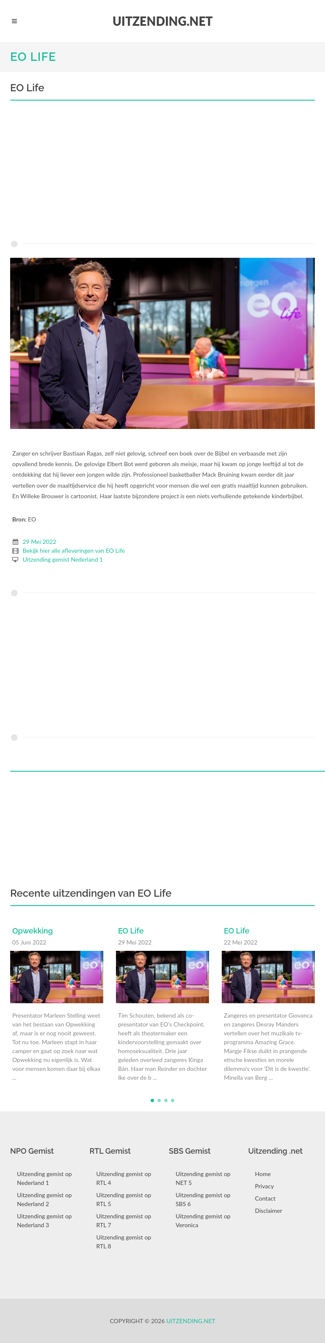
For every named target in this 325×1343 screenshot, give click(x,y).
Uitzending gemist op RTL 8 (123, 1242)
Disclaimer (268, 1210)
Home (263, 1173)
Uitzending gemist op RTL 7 (123, 1220)
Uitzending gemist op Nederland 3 (44, 1220)
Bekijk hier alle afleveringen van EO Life (74, 550)
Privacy (264, 1186)
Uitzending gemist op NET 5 (203, 1178)
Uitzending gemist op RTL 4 (123, 1178)
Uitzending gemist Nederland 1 (63, 559)
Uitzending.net (190, 1320)
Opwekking (32, 930)
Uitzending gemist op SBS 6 (203, 1199)
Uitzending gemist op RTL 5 (123, 1199)
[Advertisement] (162, 172)
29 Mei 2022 (39, 541)
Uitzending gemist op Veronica (203, 1220)
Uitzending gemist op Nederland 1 (44, 1178)
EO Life (33, 57)
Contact (265, 1198)
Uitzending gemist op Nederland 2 (44, 1199)
